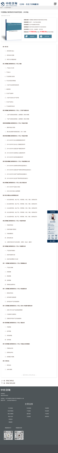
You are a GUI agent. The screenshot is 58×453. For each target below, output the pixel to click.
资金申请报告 (10, 410)
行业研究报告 (7, 7)
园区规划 (29, 413)
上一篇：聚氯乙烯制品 (7, 380)
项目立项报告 (10, 413)
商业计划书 (10, 416)
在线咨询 (29, 36)
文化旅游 (29, 416)
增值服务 (10, 422)
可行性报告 (10, 408)
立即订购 (44, 36)
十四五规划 (28, 408)
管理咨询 (10, 419)
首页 (1, 7)
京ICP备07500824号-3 (12, 400)
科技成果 (47, 410)
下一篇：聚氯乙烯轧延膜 (8, 383)
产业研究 (47, 413)
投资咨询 (47, 416)
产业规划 (29, 410)
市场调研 (47, 408)
